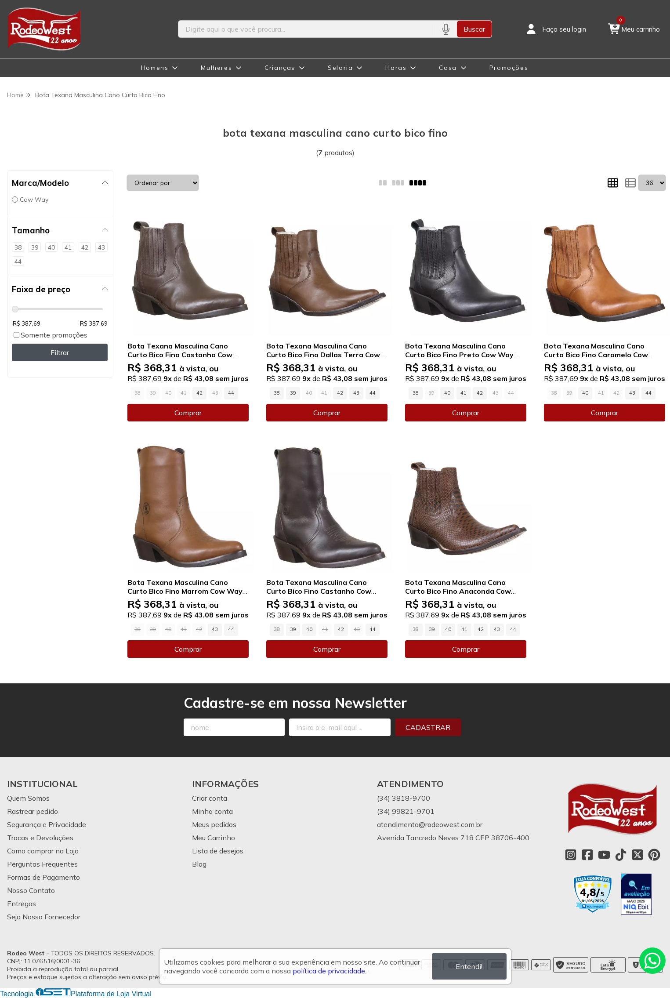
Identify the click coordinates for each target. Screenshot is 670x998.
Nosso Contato (31, 890)
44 (231, 393)
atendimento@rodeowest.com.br (429, 824)
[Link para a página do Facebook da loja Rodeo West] (587, 855)
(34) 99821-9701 (406, 811)
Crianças (279, 68)
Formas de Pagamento (43, 877)
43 (356, 393)
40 (447, 393)
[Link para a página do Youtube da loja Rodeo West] (604, 855)
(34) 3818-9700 (403, 798)
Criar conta (209, 798)
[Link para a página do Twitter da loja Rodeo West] (637, 855)
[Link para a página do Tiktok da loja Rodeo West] (621, 855)
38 (277, 393)
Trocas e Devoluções (40, 837)
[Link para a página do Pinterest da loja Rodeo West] (654, 855)
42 (199, 393)
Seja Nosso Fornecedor (43, 916)
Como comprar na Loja (43, 850)
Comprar (188, 412)
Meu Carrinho (213, 837)
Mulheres (216, 68)
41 (463, 393)
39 (293, 393)
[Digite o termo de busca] (306, 29)
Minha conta (212, 811)
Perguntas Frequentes (42, 864)
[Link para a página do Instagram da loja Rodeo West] (571, 855)
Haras (395, 68)
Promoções (508, 68)
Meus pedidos (214, 824)
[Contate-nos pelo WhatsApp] (652, 960)
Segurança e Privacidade (46, 824)
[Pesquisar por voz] (446, 29)
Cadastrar (428, 727)
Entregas (21, 903)
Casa (447, 68)
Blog (199, 864)
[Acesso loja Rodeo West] (555, 29)
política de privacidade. (329, 970)
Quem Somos (28, 798)
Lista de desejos (217, 850)
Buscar (474, 29)
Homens (155, 68)
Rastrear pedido (32, 811)
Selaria (340, 68)
